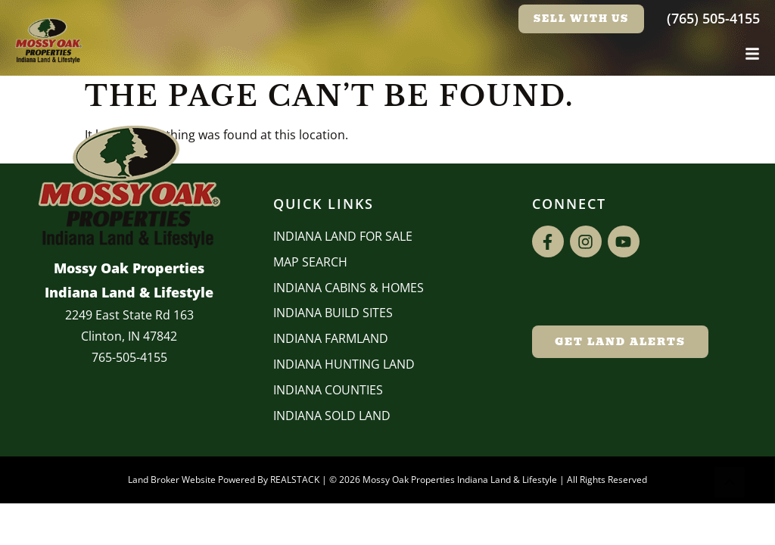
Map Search (310, 262)
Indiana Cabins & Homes (348, 287)
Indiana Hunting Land (344, 364)
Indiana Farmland (330, 338)
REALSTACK (294, 479)
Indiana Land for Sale (342, 236)
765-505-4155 (129, 357)
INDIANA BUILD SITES (333, 312)
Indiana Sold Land (332, 415)
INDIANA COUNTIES (328, 390)
